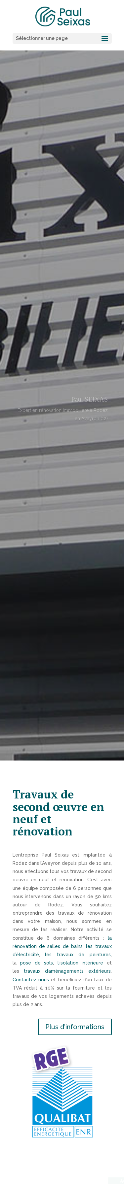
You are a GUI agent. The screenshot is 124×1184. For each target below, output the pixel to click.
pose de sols (36, 962)
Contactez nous (31, 979)
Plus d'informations (74, 1027)
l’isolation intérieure (80, 962)
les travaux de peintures (78, 954)
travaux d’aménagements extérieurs (67, 971)
